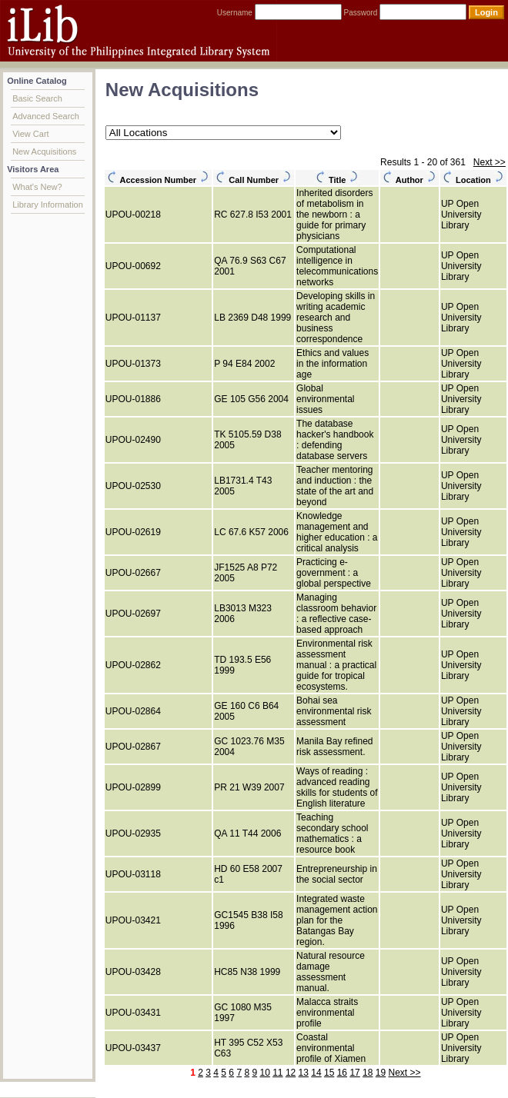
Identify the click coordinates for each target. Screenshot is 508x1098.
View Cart (30, 133)
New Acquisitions (44, 151)
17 (354, 1072)
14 (316, 1072)
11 (277, 1072)
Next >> (489, 162)
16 (342, 1072)
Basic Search (37, 98)
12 (291, 1072)
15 (329, 1072)
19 (381, 1072)
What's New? (37, 186)
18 (368, 1072)
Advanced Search (45, 116)
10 (264, 1072)
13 (304, 1072)
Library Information (47, 204)
